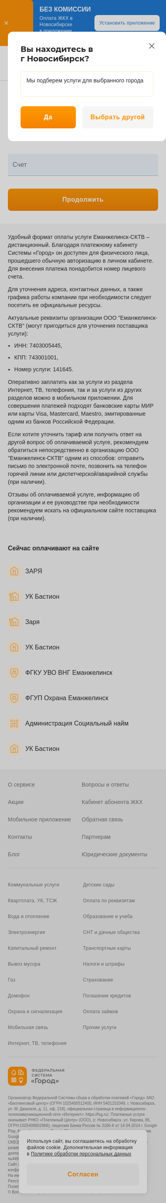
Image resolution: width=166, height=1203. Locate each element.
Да (48, 117)
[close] (152, 46)
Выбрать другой (118, 117)
